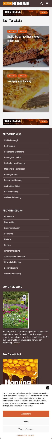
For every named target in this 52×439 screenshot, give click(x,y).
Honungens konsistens (14, 152)
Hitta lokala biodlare (12, 262)
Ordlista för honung (12, 197)
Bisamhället (9, 222)
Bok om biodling (11, 268)
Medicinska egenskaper (14, 169)
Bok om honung (11, 192)
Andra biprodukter (12, 186)
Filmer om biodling (12, 251)
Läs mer (16, 343)
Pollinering (8, 234)
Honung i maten (11, 175)
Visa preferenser (26, 429)
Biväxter (7, 239)
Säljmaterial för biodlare (14, 256)
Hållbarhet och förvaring (14, 163)
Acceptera (26, 414)
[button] (47, 388)
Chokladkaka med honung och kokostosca (23, 39)
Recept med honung (13, 180)
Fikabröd (11, 31)
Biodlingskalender (12, 228)
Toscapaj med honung (19, 81)
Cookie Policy (22, 435)
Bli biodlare (9, 217)
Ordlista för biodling (12, 274)
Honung (22, 31)
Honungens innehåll (12, 157)
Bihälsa (7, 245)
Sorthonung (9, 146)
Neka (26, 421)
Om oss (31, 435)
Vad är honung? (11, 140)
